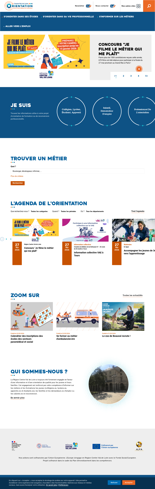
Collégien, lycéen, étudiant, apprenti (71, 111)
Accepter (129, 482)
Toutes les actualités (133, 295)
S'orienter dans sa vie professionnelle (68, 16)
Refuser (114, 482)
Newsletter (83, 6)
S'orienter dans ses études (21, 16)
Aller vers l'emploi (18, 26)
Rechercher (18, 183)
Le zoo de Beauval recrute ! (116, 336)
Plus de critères (17, 176)
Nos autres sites (128, 6)
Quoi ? (13, 166)
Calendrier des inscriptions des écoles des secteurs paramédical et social (27, 339)
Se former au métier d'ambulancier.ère (66, 337)
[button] (114, 76)
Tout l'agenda (137, 211)
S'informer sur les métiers (116, 16)
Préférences (63, 485)
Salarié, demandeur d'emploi (107, 111)
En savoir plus (17, 398)
